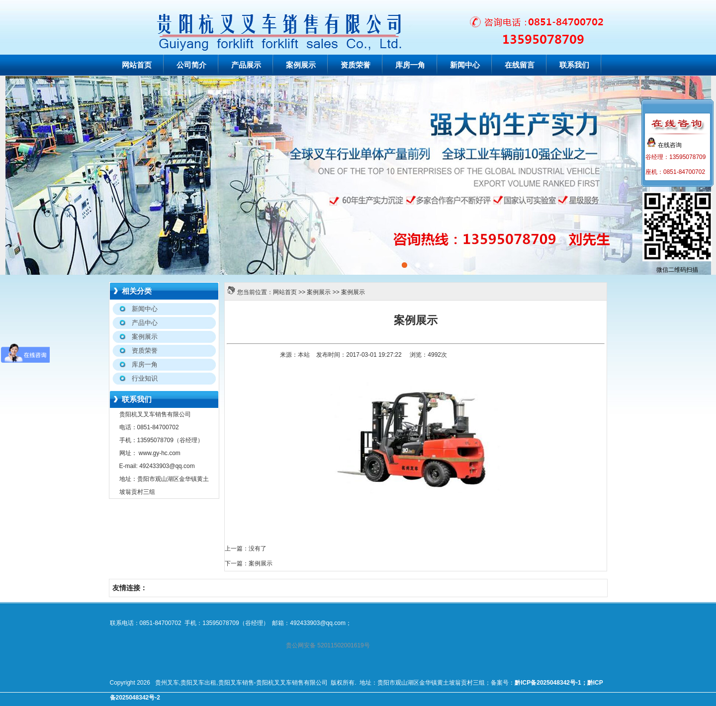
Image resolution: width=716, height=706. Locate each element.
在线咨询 (664, 145)
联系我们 (574, 65)
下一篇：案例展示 (248, 563)
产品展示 (246, 65)
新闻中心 (465, 65)
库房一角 (410, 65)
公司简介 (191, 65)
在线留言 (520, 65)
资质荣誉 (355, 65)
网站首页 (137, 65)
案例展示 (301, 65)
